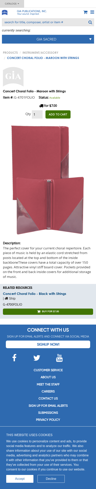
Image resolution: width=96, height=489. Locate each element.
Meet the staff (48, 384)
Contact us (48, 398)
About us (48, 377)
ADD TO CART (58, 114)
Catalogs (12, 3)
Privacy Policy (48, 420)
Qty (28, 114)
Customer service (48, 370)
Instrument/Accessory (40, 52)
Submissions (48, 413)
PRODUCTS (10, 52)
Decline (51, 478)
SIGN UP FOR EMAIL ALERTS (48, 406)
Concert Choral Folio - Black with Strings (34, 293)
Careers (48, 391)
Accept (20, 478)
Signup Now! (48, 344)
